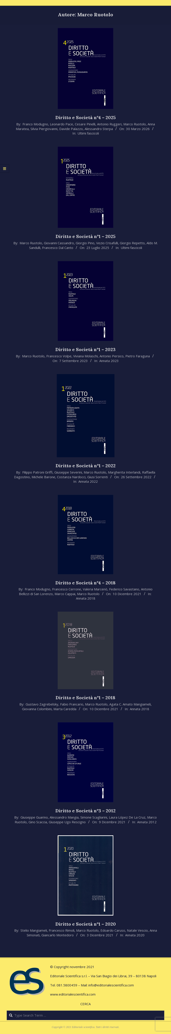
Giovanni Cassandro (59, 243)
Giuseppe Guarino (34, 817)
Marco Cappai (65, 594)
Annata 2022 (88, 481)
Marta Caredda (64, 709)
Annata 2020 (135, 935)
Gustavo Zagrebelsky (42, 704)
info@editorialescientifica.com (111, 985)
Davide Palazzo (71, 128)
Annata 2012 (147, 822)
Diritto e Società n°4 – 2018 (85, 582)
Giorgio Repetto (132, 243)
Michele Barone (43, 477)
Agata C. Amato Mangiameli (130, 704)
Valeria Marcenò (95, 589)
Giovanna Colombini (37, 709)
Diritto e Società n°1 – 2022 (86, 465)
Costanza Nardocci (71, 477)
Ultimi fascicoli (88, 133)
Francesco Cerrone (66, 589)
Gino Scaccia (37, 822)
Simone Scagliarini (93, 817)
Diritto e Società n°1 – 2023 (85, 349)
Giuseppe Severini (68, 472)
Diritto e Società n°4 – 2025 (85, 117)
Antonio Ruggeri (109, 124)
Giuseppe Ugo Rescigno (67, 822)
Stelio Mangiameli (33, 930)
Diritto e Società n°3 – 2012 (85, 810)
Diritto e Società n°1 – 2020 (85, 924)
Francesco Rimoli (61, 930)
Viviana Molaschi (85, 356)
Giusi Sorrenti (97, 477)
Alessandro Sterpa (99, 128)
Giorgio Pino (85, 243)
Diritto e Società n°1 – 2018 (85, 697)
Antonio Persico (112, 356)
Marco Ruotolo (134, 124)
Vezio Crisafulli (107, 243)
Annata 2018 (85, 598)
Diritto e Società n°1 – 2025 (86, 236)
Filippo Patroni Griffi (37, 472)
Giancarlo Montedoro (57, 935)
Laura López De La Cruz (127, 817)
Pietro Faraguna (137, 356)
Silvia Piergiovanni (44, 128)
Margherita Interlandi (124, 472)
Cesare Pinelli (85, 124)
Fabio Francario (71, 704)
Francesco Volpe (58, 356)
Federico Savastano (124, 589)
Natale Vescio (137, 930)
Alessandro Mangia (64, 817)
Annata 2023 (109, 360)
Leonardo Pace (61, 124)
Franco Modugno (35, 124)
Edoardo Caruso (112, 930)
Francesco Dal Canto (57, 247)
